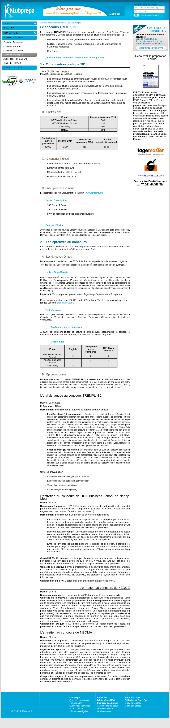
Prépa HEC (102, 697)
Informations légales (78, 711)
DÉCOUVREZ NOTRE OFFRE (151, 48)
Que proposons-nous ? (80, 700)
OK (136, 15)
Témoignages (75, 703)
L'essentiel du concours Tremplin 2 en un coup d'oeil (75, 57)
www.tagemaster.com (151, 175)
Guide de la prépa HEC (108, 706)
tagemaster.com (65, 302)
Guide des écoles (105, 708)
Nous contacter (76, 708)
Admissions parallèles (56, 23)
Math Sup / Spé (132, 697)
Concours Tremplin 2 (74, 23)
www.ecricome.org (94, 193)
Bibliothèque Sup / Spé (136, 700)
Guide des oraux (104, 711)
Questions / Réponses (79, 706)
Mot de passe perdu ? (150, 15)
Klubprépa (74, 697)
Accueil (43, 23)
